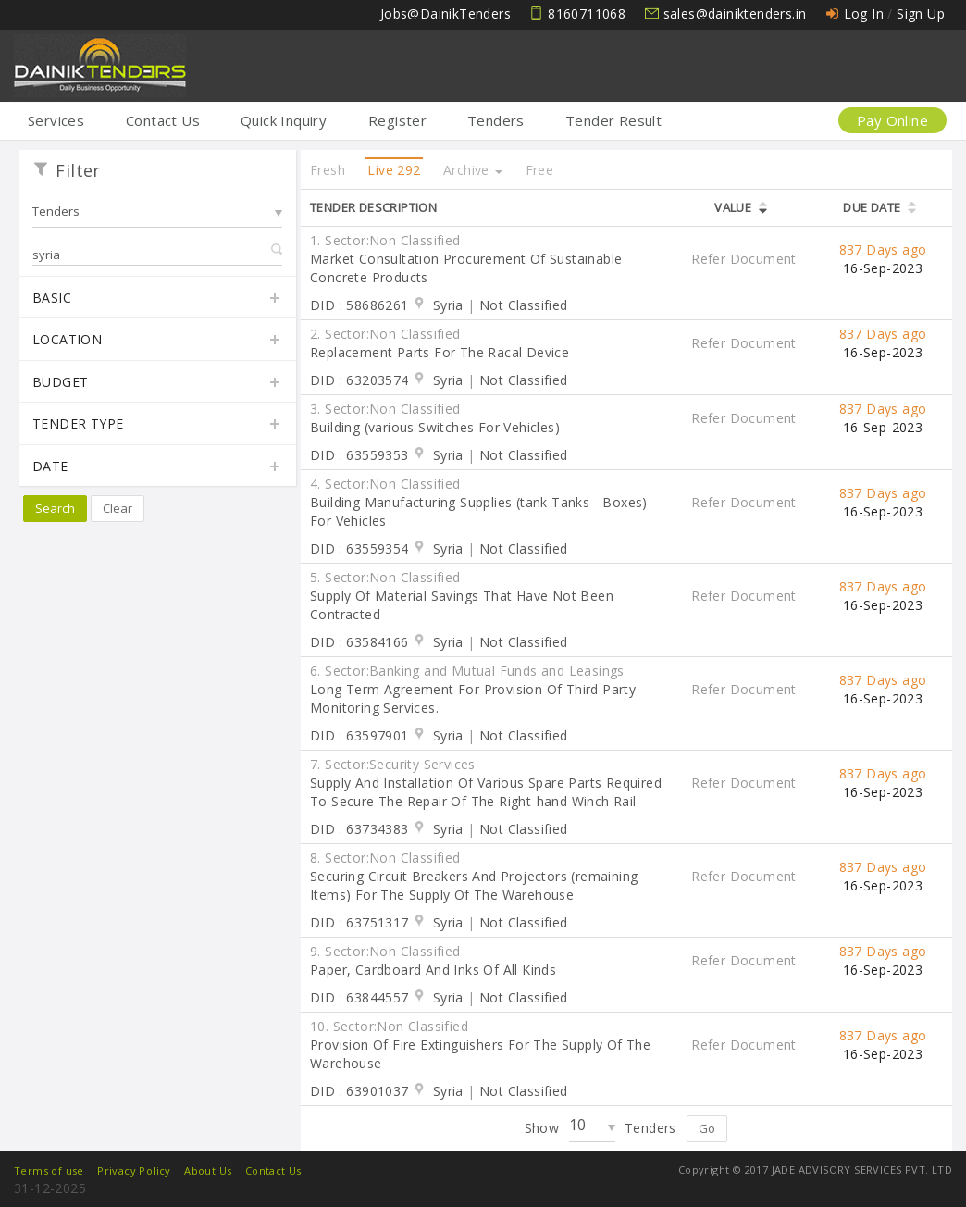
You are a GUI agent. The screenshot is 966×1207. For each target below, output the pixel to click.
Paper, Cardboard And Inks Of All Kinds (433, 969)
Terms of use (49, 1170)
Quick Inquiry (284, 120)
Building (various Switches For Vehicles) (435, 427)
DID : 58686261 (359, 305)
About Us (207, 1170)
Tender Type (157, 425)
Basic (157, 299)
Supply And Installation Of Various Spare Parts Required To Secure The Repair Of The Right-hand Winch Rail (486, 792)
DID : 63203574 (359, 380)
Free (540, 170)
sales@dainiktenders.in (735, 13)
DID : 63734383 (359, 829)
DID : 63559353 (359, 455)
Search (55, 508)
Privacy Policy (134, 1170)
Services (56, 120)
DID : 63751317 (359, 922)
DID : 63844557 (359, 997)
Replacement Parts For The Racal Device (439, 352)
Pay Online (892, 120)
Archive (472, 170)
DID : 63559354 (359, 548)
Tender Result (613, 120)
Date (157, 467)
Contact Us (163, 120)
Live (393, 170)
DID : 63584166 (359, 642)
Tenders (496, 120)
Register (397, 120)
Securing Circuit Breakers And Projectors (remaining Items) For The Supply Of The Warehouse (474, 885)
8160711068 (586, 13)
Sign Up (921, 13)
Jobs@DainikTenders (445, 13)
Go (707, 1128)
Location (157, 340)
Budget (157, 383)
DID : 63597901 (359, 735)
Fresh (327, 170)
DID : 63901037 (359, 1091)
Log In (864, 13)
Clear (117, 508)
